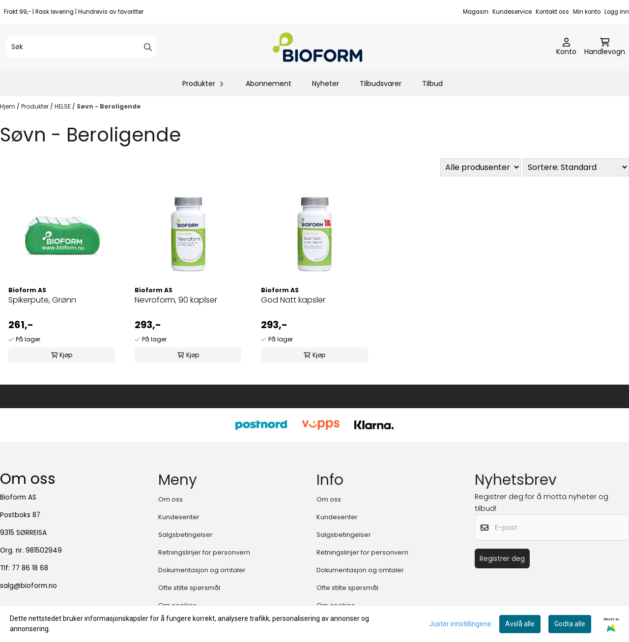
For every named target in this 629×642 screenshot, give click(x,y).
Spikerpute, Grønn (42, 300)
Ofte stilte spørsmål (189, 588)
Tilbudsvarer (380, 83)
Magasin (475, 12)
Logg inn (616, 12)
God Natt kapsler (293, 300)
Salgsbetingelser (185, 534)
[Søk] (81, 47)
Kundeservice (512, 12)
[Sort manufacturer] (480, 167)
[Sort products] (576, 167)
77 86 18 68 (30, 568)
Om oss (170, 499)
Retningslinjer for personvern (204, 552)
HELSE (63, 106)
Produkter (35, 106)
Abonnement (268, 83)
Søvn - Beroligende (109, 106)
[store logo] (317, 47)
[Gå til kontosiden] (566, 47)
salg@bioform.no (28, 585)
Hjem (8, 106)
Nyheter (325, 83)
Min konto (586, 12)
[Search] (148, 47)
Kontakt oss (552, 12)
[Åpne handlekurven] (604, 47)
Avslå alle (520, 624)
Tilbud (432, 83)
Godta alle (569, 624)
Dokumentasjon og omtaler (202, 570)
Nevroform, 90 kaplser (176, 300)
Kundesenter (179, 517)
